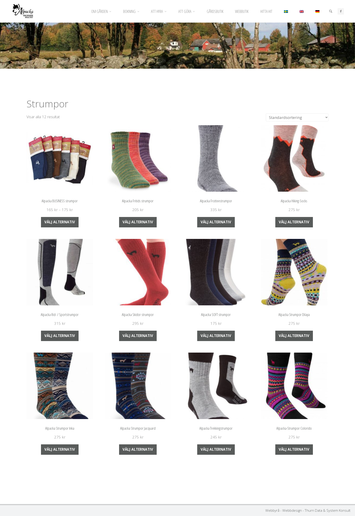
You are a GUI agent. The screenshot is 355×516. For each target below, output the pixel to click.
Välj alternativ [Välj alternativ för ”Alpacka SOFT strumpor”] (216, 335)
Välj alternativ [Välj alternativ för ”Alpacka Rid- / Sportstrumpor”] (59, 335)
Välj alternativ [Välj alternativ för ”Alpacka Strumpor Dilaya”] (294, 335)
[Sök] (330, 11)
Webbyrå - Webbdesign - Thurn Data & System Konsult (307, 510)
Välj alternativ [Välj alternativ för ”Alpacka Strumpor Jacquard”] (137, 449)
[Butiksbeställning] (297, 117)
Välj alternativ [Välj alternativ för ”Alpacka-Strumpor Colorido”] (294, 449)
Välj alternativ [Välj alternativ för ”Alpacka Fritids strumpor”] (137, 222)
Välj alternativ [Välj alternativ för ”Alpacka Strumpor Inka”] (59, 449)
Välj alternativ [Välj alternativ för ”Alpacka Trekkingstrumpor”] (216, 449)
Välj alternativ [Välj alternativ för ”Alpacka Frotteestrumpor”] (216, 222)
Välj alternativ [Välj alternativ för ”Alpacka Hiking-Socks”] (294, 222)
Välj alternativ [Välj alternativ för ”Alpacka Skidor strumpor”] (137, 335)
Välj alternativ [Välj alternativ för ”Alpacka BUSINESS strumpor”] (59, 222)
